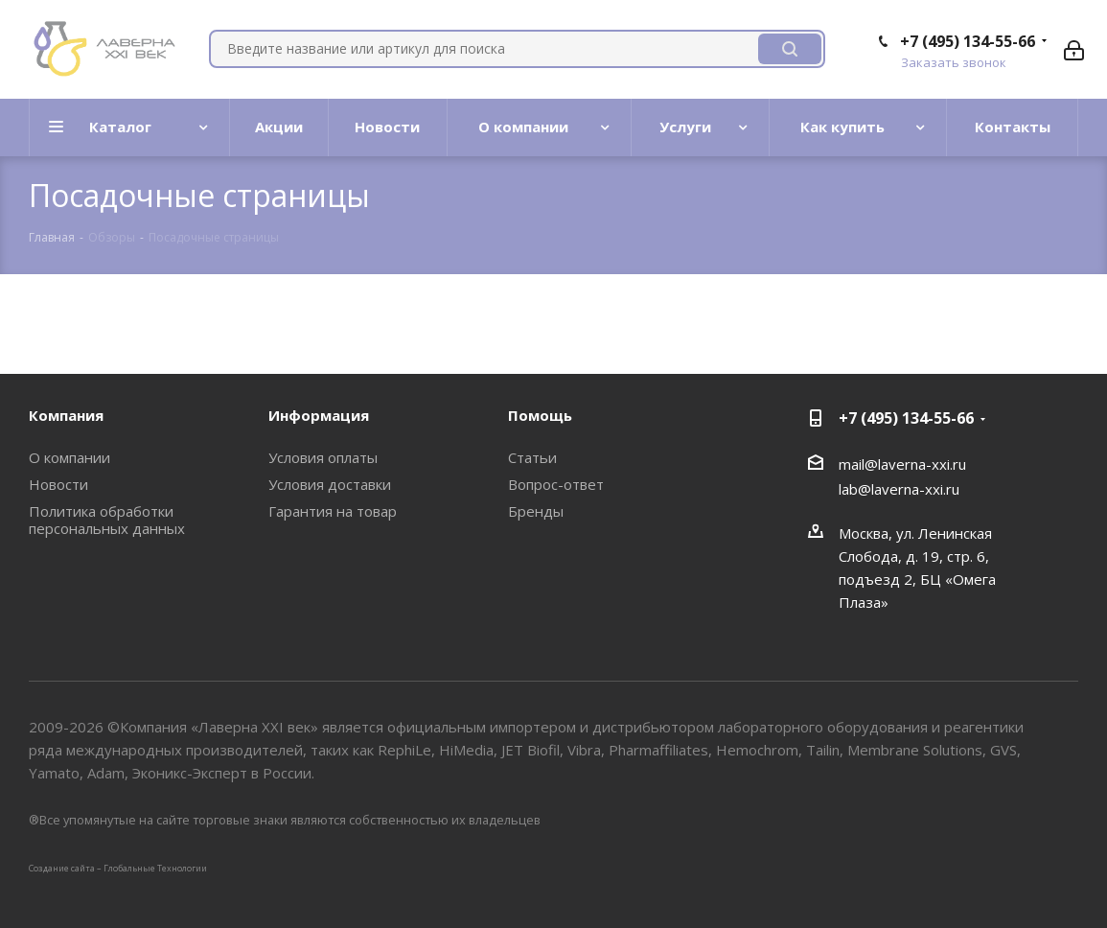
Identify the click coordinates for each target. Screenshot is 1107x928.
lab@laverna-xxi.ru (899, 489)
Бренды (536, 511)
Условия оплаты (323, 457)
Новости (58, 484)
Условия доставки (329, 484)
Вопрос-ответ (556, 484)
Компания (66, 415)
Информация (318, 415)
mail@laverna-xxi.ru (902, 464)
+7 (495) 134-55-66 (967, 41)
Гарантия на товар (332, 511)
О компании (69, 457)
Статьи (532, 457)
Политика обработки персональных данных (107, 519)
